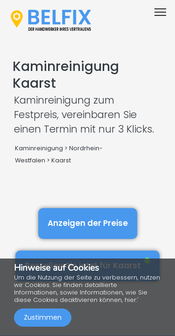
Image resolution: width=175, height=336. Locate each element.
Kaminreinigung (39, 148)
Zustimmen (43, 317)
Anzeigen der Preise (88, 223)
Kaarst (61, 160)
